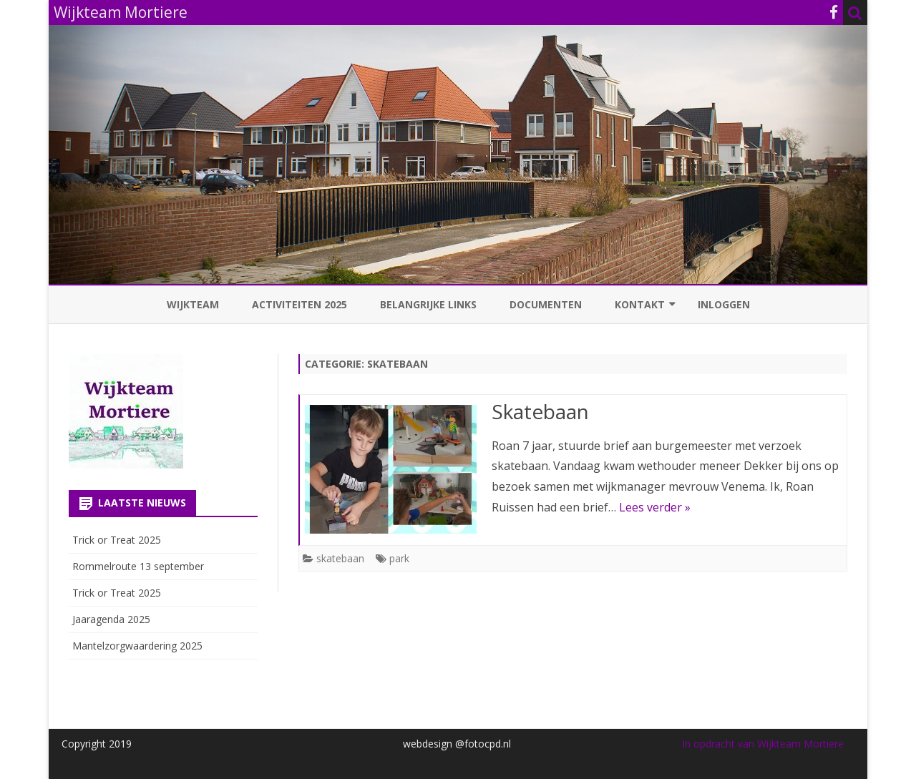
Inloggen (724, 304)
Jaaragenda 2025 (111, 619)
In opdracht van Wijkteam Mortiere (763, 743)
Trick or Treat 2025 (116, 540)
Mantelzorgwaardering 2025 (137, 645)
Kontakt (640, 304)
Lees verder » (655, 507)
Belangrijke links (428, 304)
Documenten (546, 304)
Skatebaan (540, 411)
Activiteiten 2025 (299, 304)
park (399, 558)
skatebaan (340, 558)
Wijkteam (193, 304)
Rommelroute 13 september (138, 566)
